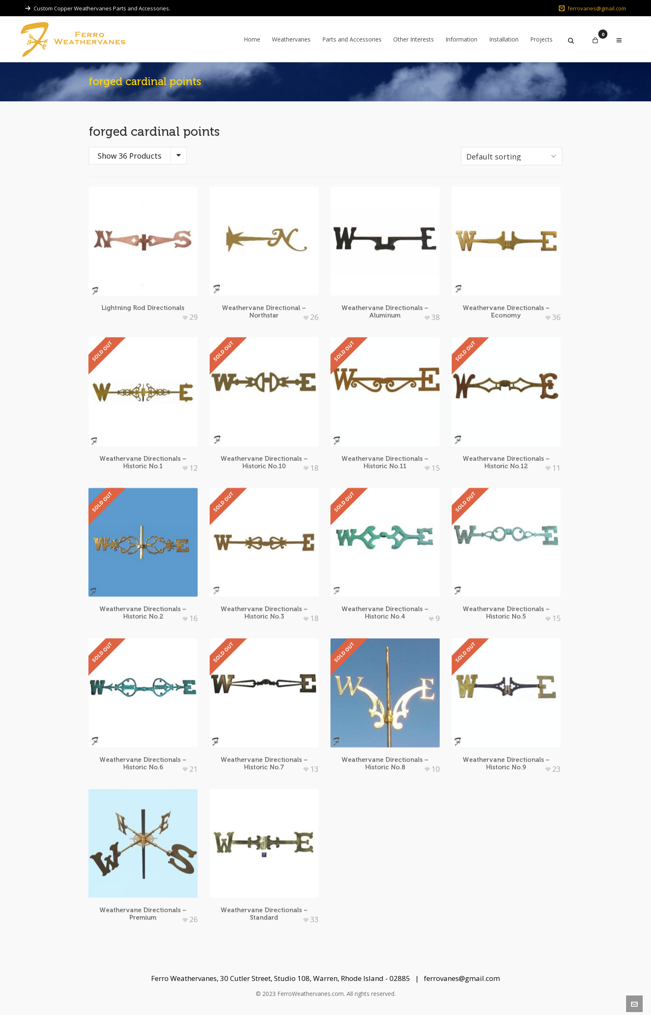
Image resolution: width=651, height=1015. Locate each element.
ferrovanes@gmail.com (592, 8)
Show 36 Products (130, 156)
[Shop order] (511, 156)
